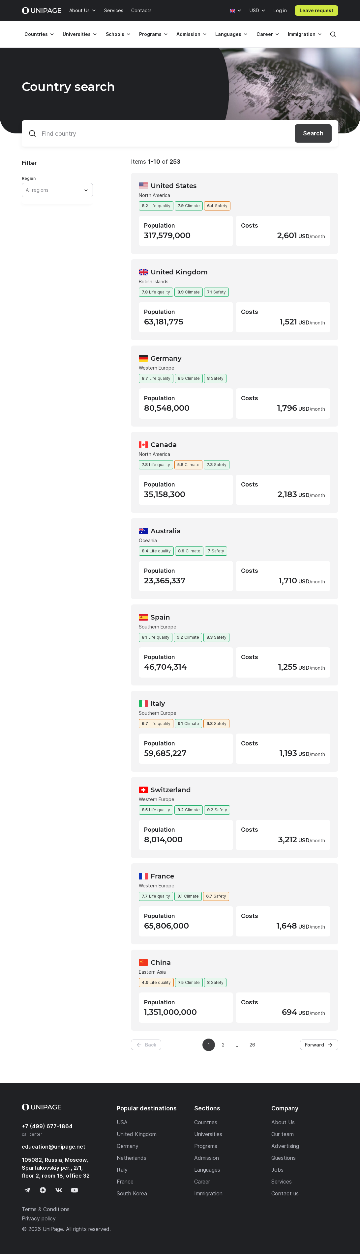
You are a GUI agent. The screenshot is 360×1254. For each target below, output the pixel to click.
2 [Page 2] (223, 1044)
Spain (160, 617)
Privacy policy (39, 1218)
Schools (115, 34)
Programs (150, 34)
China (161, 962)
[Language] (235, 10)
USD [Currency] (254, 10)
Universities (77, 34)
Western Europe (156, 368)
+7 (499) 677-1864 (47, 1126)
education (53, 1146)
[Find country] (180, 133)
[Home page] (41, 10)
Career (264, 34)
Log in (280, 10)
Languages (228, 34)
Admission (188, 34)
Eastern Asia (152, 972)
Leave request (316, 10)
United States (173, 186)
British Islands (153, 281)
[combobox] (57, 190)
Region (29, 178)
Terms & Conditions (46, 1209)
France (162, 876)
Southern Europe (157, 626)
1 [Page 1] (209, 1044)
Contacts (141, 10)
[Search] (333, 34)
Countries (36, 34)
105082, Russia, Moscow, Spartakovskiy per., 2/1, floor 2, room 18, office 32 (56, 1167)
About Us (79, 10)
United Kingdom (179, 272)
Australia (166, 531)
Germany (166, 358)
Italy (158, 704)
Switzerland (171, 790)
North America (154, 195)
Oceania (148, 540)
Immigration (301, 34)
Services (113, 10)
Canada (164, 445)
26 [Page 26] (252, 1044)
